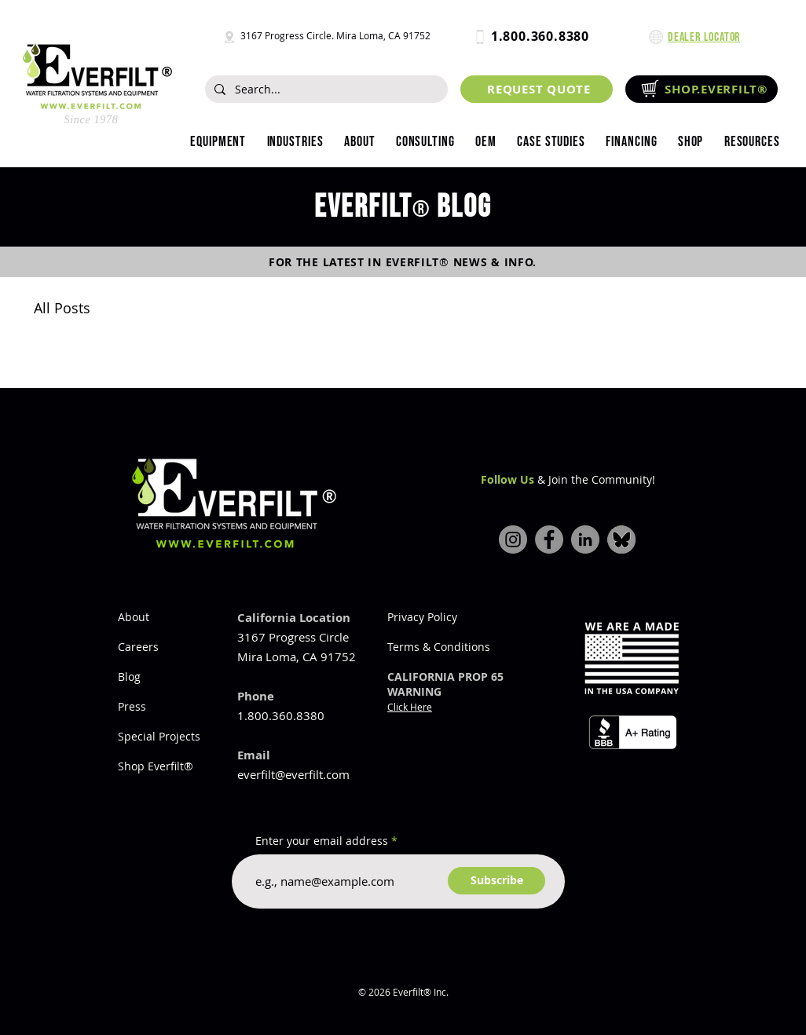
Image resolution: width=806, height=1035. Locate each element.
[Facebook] (549, 539)
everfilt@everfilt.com (293, 774)
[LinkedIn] (585, 539)
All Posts (62, 307)
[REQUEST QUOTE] (536, 89)
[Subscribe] (496, 880)
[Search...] (325, 89)
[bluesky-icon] (621, 539)
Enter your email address (321, 841)
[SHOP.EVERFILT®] (701, 89)
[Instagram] (513, 539)
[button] (294, 142)
